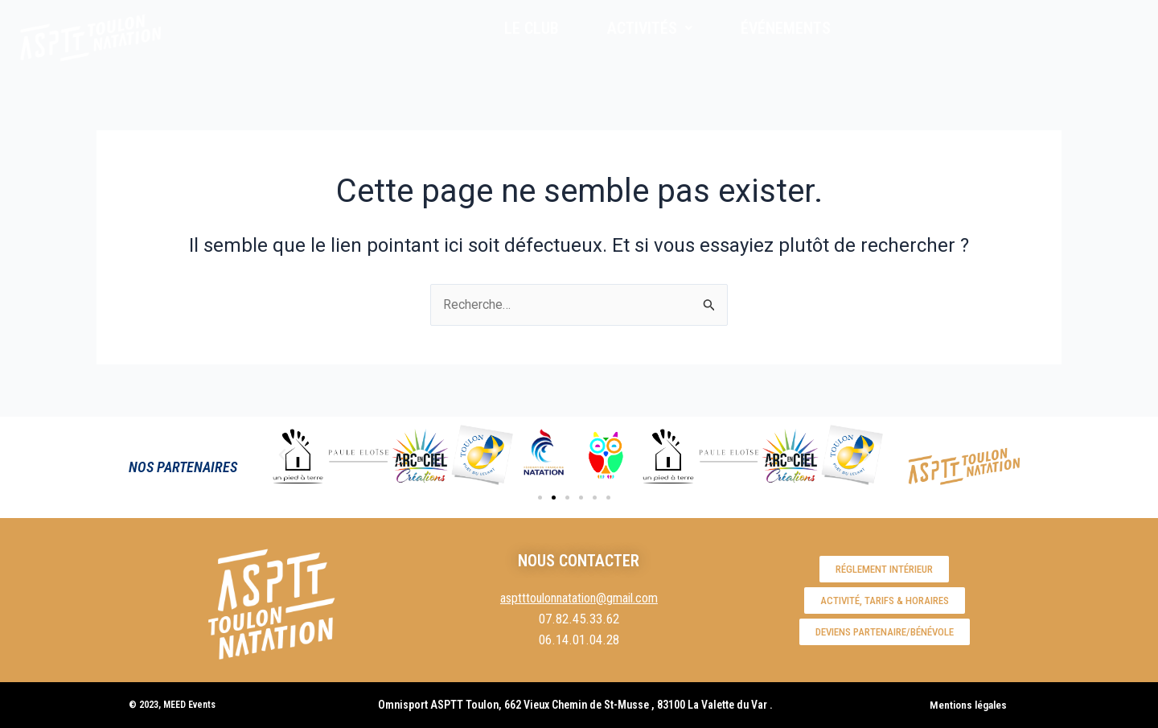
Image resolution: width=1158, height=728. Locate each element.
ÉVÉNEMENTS (786, 28)
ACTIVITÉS (649, 28)
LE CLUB (531, 28)
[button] (282, 455)
